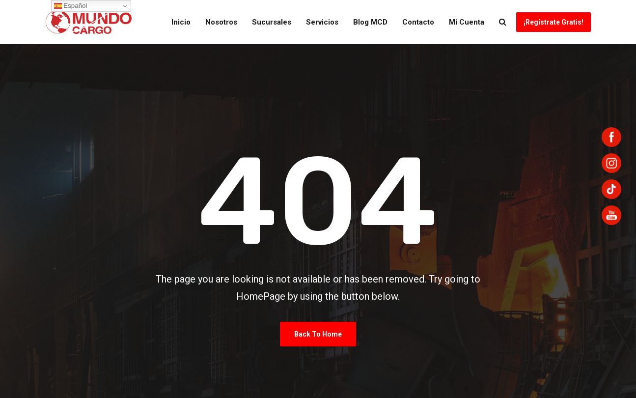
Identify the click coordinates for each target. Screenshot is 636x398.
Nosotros (221, 22)
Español (70, 6)
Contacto (418, 22)
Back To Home (318, 334)
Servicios (322, 22)
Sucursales (271, 22)
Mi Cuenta (466, 22)
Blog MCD (370, 22)
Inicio (181, 22)
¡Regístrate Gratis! (553, 22)
